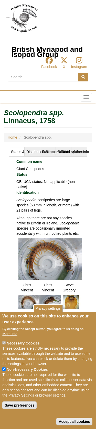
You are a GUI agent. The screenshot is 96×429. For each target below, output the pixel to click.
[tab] (17, 151)
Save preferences (19, 405)
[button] (50, 259)
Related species (64, 152)
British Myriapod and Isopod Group (47, 50)
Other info (80, 152)
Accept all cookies (74, 421)
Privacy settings (47, 308)
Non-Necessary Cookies (27, 369)
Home (12, 137)
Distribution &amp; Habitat (33, 152)
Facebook (49, 67)
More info (9, 334)
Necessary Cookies (23, 343)
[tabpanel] (48, 235)
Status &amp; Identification (18, 152)
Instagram (79, 67)
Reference (49, 152)
